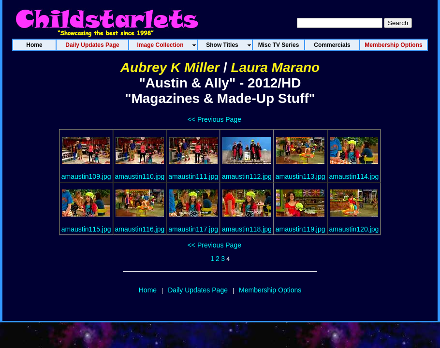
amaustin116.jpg (140, 229)
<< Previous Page (214, 119)
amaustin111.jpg (193, 176)
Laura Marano (275, 67)
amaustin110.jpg (140, 176)
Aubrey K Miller (170, 67)
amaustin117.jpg (193, 229)
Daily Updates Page (198, 290)
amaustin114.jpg (354, 176)
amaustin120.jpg (354, 229)
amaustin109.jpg (86, 176)
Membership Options (270, 290)
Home (148, 290)
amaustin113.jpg (300, 176)
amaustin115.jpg (86, 229)
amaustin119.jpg (300, 229)
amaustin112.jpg (247, 176)
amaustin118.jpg (247, 229)
